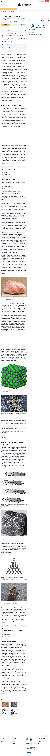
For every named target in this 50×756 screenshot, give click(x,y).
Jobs (14, 741)
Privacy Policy (14, 754)
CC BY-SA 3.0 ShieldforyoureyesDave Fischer (11, 603)
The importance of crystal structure (34, 34)
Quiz (14, 24)
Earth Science (11, 11)
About (14, 738)
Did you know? (5, 30)
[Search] (38, 1)
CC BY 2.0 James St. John (8, 539)
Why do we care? (31, 36)
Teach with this (22, 24)
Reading (5, 24)
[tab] (32, 26)
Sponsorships (28, 752)
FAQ (14, 743)
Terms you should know (7, 47)
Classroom (3, 741)
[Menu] (2, 1)
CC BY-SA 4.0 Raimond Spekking (9, 299)
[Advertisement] (38, 46)
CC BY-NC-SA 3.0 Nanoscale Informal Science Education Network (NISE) (15, 579)
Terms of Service (19, 754)
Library (4, 11)
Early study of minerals (32, 30)
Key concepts (5, 44)
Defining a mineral (31, 32)
